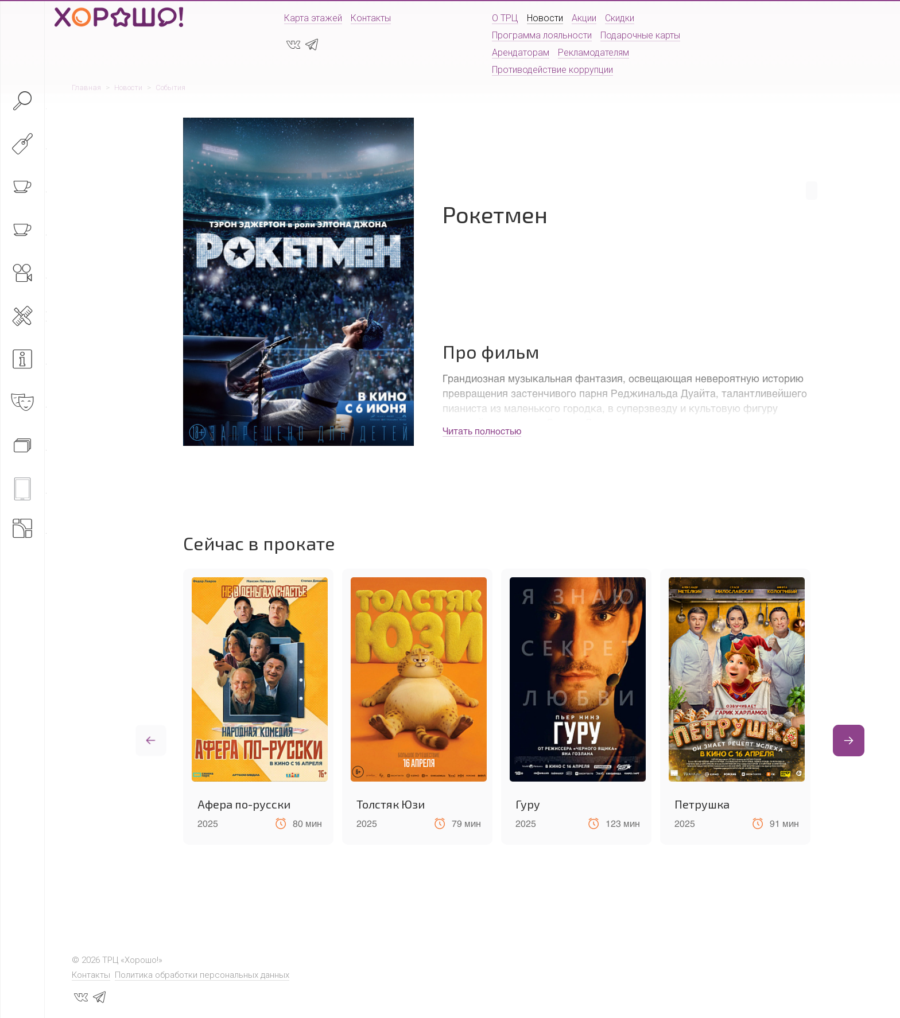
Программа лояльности (542, 35)
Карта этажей (313, 18)
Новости (545, 18)
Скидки (619, 18)
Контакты (371, 18)
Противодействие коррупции (552, 69)
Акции (584, 18)
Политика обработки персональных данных (202, 975)
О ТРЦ (505, 18)
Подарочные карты (640, 35)
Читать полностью (482, 430)
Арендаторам (520, 52)
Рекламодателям (593, 52)
